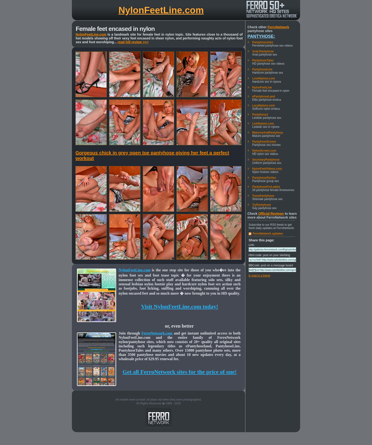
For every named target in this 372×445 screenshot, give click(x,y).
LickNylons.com (263, 123)
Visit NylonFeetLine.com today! (179, 306)
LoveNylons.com (263, 78)
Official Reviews (271, 213)
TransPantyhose (263, 195)
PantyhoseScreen (264, 141)
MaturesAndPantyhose (267, 132)
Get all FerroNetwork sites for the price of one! (180, 372)
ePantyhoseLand (263, 96)
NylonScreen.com (264, 150)
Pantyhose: (261, 36)
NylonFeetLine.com (161, 10)
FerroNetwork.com (156, 333)
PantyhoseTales (263, 60)
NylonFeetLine (262, 87)
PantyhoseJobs (262, 42)
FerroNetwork (278, 27)
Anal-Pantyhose (263, 51)
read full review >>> (133, 42)
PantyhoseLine (262, 69)
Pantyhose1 (260, 114)
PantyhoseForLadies (266, 186)
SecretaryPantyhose (265, 159)
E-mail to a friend (259, 275)
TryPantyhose (261, 204)
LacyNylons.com (263, 105)
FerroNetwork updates (268, 233)
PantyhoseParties (264, 177)
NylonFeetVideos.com (267, 168)
